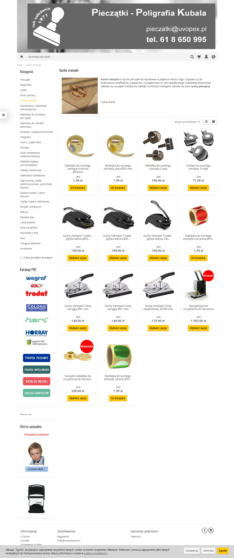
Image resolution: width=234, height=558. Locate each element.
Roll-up (24, 212)
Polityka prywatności (68, 540)
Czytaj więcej (108, 102)
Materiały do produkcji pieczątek (32, 116)
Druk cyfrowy (27, 95)
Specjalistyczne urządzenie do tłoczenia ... (198, 309)
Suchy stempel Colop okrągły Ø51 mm (118, 307)
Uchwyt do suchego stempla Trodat (198, 167)
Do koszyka (78, 187)
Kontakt (25, 540)
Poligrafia (25, 137)
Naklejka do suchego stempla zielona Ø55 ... (118, 377)
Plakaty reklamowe (31, 170)
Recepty (24, 147)
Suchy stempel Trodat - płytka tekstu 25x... (158, 237)
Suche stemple (28, 100)
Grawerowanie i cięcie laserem (32, 194)
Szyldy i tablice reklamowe (35, 201)
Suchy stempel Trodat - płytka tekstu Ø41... (118, 237)
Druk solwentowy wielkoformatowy (30, 154)
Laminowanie (27, 222)
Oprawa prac (27, 217)
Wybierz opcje (158, 187)
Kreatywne (26, 248)
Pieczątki (25, 79)
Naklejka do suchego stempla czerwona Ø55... (198, 237)
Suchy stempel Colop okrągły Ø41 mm (78, 307)
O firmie (25, 536)
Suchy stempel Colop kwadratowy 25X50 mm (158, 307)
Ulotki (23, 90)
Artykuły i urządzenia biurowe (36, 131)
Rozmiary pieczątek (39, 56)
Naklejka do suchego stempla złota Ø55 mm (118, 167)
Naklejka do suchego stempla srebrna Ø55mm (78, 169)
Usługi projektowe (30, 243)
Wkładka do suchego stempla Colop (158, 167)
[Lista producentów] (187, 122)
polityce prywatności (95, 553)
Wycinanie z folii (29, 232)
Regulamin (63, 536)
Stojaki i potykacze (30, 206)
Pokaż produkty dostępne (36, 257)
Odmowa (208, 550)
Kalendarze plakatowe (32, 175)
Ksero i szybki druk (30, 142)
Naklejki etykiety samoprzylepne (29, 163)
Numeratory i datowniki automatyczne (33, 107)
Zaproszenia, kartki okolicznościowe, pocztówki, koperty (36, 184)
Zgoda (223, 550)
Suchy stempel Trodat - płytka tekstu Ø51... (78, 237)
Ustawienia (192, 550)
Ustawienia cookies (31, 544)
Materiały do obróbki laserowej (32, 124)
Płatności (136, 536)
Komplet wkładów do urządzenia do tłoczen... (78, 377)
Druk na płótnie (29, 227)
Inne (22, 238)
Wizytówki (25, 85)
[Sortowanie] (206, 121)
